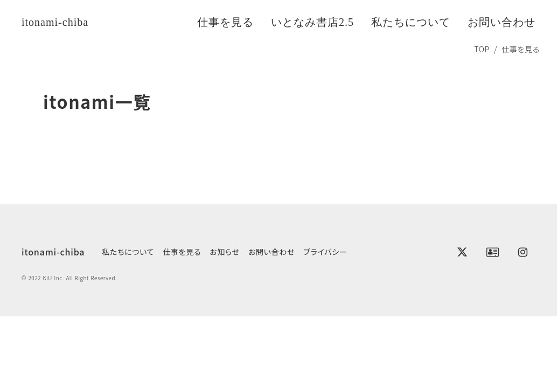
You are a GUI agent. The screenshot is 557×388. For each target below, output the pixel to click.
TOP (482, 49)
